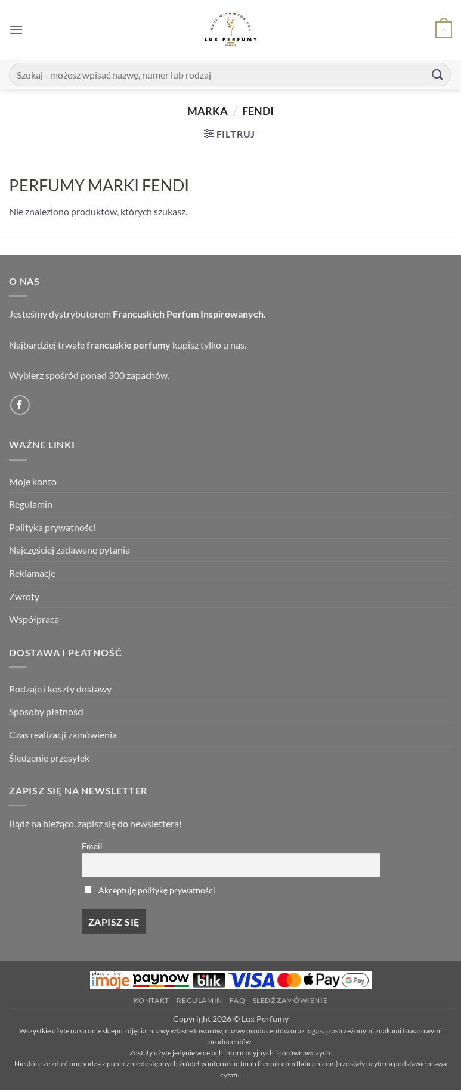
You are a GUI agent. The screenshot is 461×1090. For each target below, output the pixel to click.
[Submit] (438, 74)
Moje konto (33, 481)
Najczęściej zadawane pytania (69, 549)
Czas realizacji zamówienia (63, 734)
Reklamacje (32, 573)
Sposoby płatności (46, 711)
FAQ (237, 1000)
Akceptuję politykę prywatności (156, 890)
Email (92, 846)
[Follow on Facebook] (20, 405)
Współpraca (34, 619)
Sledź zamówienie (290, 1000)
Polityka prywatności (52, 527)
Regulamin (30, 504)
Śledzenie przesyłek (49, 757)
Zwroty (24, 596)
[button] (16, 29)
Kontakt (151, 1000)
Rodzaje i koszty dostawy (60, 688)
